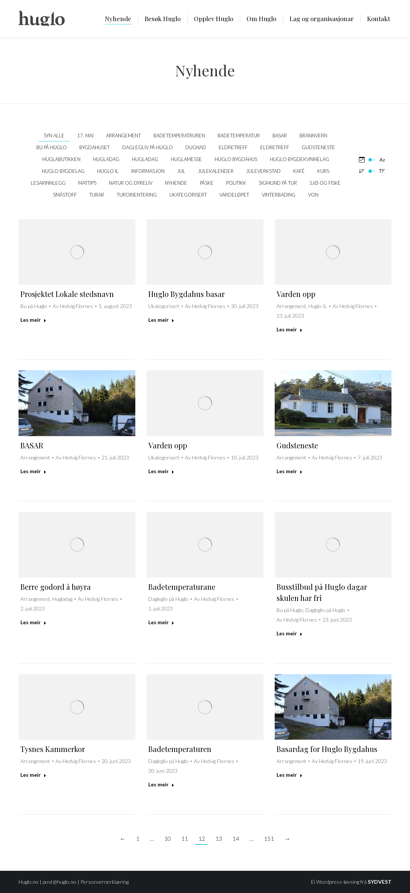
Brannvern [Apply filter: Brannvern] (313, 135)
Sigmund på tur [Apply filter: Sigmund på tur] (278, 183)
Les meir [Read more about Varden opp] (289, 329)
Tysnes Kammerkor (52, 749)
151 (269, 838)
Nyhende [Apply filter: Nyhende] (176, 183)
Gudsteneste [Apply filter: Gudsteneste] (318, 147)
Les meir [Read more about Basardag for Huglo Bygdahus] (289, 775)
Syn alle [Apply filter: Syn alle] (54, 135)
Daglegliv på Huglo (168, 599)
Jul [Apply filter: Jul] (181, 171)
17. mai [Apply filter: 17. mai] (85, 135)
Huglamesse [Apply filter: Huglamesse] (186, 159)
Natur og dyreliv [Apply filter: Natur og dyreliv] (130, 183)
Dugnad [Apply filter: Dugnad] (195, 147)
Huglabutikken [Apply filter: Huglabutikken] (61, 159)
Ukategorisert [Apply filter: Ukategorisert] (188, 195)
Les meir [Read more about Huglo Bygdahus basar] (161, 320)
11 (184, 838)
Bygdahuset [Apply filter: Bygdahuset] (94, 147)
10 (167, 838)
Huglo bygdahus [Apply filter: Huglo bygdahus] (236, 159)
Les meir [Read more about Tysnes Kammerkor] (33, 775)
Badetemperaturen (179, 749)
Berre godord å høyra (55, 587)
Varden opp (296, 294)
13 (218, 838)
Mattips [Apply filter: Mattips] (87, 183)
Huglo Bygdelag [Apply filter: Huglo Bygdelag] (63, 171)
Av (73, 306)
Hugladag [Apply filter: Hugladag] (106, 159)
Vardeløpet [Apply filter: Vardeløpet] (234, 195)
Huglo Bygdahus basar (186, 294)
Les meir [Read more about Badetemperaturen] (161, 784)
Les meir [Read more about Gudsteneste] (289, 471)
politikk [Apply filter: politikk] (236, 183)
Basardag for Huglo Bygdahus (327, 749)
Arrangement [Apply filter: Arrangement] (123, 135)
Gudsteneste (297, 445)
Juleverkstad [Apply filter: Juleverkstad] (263, 171)
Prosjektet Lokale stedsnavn (67, 294)
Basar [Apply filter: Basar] (279, 135)
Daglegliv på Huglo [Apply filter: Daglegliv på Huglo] (147, 147)
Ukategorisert (163, 306)
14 (235, 838)
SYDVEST (379, 882)
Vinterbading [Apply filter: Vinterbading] (278, 195)
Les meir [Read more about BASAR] (33, 471)
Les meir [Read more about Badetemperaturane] (161, 622)
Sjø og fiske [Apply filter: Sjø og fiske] (325, 183)
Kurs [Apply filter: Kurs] (323, 171)
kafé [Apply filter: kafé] (299, 171)
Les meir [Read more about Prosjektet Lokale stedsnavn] (33, 320)
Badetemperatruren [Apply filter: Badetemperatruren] (179, 135)
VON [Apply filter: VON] (313, 195)
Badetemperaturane (181, 587)
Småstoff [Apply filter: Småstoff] (65, 195)
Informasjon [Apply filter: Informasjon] (148, 171)
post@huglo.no (59, 882)
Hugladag (62, 599)
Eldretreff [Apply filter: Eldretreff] (233, 147)
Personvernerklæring (104, 882)
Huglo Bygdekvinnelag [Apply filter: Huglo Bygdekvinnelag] (299, 159)
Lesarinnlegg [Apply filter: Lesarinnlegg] (48, 183)
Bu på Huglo (33, 306)
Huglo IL (317, 306)
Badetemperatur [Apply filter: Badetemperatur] (239, 135)
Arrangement (291, 306)
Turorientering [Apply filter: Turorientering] (137, 195)
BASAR (31, 445)
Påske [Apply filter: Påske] (207, 183)
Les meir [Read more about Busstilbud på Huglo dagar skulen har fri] (289, 633)
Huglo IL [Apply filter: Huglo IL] (108, 171)
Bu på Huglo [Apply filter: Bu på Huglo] (51, 147)
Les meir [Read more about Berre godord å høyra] (33, 622)
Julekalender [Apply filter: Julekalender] (216, 171)
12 (201, 838)
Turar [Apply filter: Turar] (96, 195)
